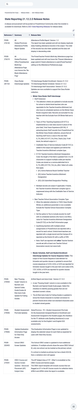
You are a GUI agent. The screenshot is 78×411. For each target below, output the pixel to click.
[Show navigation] (73, 406)
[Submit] (7, 4)
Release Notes (25, 12)
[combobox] (19, 4)
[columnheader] (8, 35)
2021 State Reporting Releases (39, 27)
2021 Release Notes (38, 12)
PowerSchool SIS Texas (11, 12)
